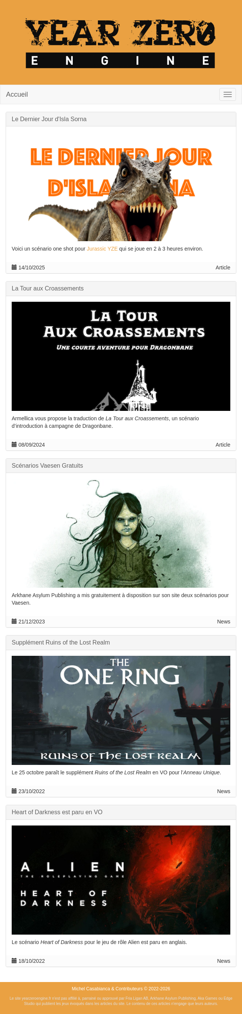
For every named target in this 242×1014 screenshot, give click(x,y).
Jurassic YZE (102, 249)
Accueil (17, 94)
